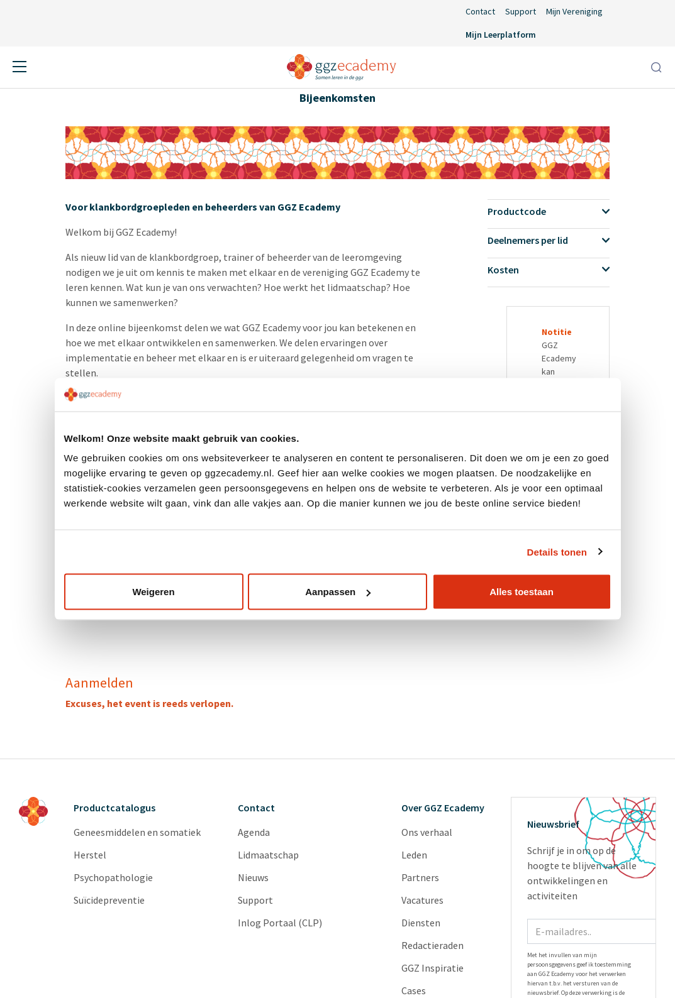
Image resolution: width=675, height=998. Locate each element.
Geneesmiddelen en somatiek (137, 832)
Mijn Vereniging (574, 11)
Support (520, 11)
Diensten (420, 922)
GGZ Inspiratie (432, 968)
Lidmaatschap (268, 854)
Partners (420, 877)
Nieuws (253, 877)
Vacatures (422, 900)
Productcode (549, 211)
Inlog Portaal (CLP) (280, 922)
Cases (413, 990)
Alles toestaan (521, 591)
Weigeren (153, 591)
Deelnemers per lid (549, 240)
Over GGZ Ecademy (442, 807)
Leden (414, 854)
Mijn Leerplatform (501, 34)
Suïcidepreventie (109, 900)
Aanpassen (338, 591)
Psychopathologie (113, 877)
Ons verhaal (426, 832)
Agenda (254, 832)
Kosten (549, 269)
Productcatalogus (114, 807)
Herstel (90, 854)
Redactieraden (432, 945)
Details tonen (557, 551)
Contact (480, 11)
